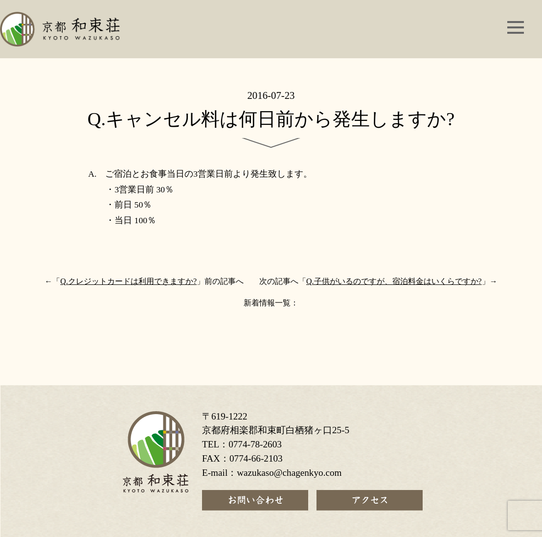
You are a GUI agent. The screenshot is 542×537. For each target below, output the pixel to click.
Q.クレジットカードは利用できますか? (128, 281)
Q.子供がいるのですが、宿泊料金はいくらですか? (394, 281)
